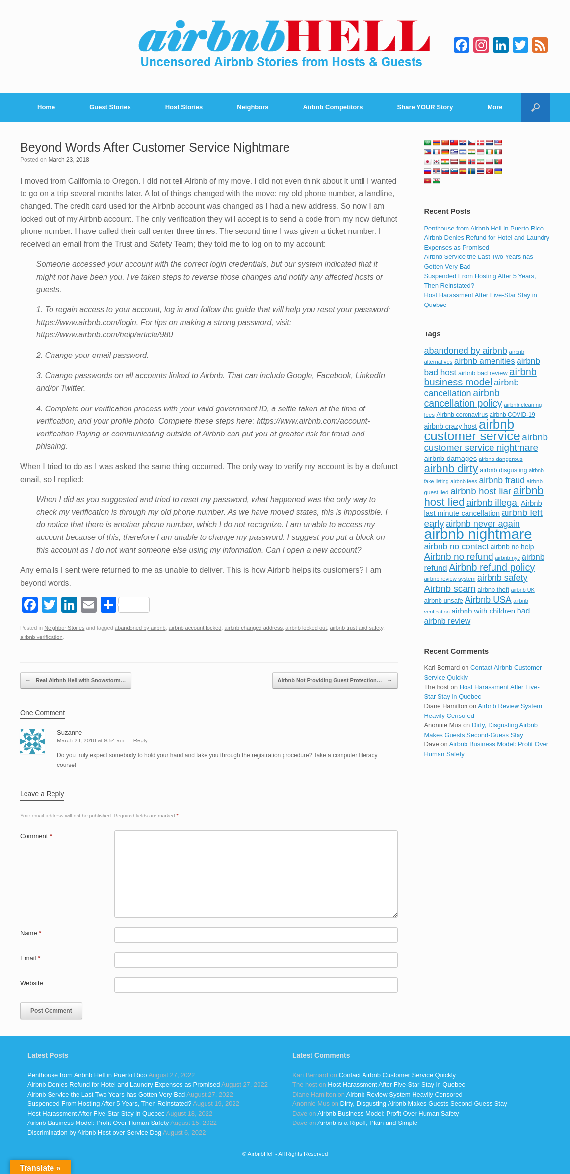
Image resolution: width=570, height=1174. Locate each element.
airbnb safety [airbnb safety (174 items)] (502, 578)
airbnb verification (41, 637)
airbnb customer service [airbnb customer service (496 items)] (472, 430)
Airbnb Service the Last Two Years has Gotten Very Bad (106, 1094)
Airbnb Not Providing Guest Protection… (335, 681)
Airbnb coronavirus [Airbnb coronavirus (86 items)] (462, 414)
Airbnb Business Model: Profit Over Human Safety (98, 1122)
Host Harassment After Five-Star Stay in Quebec (96, 1113)
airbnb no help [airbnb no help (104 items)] (512, 547)
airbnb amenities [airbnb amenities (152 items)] (484, 361)
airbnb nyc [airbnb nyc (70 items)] (507, 558)
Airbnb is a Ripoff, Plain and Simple (367, 1122)
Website (31, 983)
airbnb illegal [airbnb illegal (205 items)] (492, 502)
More (495, 107)
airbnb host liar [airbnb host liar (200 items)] (480, 491)
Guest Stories (110, 107)
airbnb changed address (253, 628)
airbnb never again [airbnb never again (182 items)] (483, 523)
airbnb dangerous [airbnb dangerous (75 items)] (501, 459)
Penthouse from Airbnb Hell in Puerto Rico (484, 228)
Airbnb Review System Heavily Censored (404, 1094)
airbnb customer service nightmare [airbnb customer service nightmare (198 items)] (486, 442)
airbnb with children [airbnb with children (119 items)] (484, 611)
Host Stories (184, 107)
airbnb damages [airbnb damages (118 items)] (450, 458)
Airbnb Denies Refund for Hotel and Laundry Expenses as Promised (123, 1084)
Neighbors (252, 107)
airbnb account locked (195, 628)
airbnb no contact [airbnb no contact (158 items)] (456, 546)
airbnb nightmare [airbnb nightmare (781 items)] (478, 534)
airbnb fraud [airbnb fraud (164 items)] (501, 480)
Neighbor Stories (64, 628)
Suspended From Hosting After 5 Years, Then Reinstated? (109, 1103)
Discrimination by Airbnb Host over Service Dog (94, 1132)
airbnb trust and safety (356, 628)
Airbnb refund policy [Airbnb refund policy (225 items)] (492, 567)
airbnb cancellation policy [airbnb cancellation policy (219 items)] (463, 398)
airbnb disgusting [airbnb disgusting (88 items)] (503, 470)
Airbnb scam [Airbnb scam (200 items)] (449, 589)
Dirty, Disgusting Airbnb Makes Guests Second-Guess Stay (423, 1103)
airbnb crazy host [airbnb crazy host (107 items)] (450, 426)
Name (30, 933)
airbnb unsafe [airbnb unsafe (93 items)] (443, 600)
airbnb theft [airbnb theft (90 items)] (493, 589)
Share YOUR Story (425, 107)
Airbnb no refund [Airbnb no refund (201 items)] (458, 556)
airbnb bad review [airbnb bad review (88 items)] (483, 373)
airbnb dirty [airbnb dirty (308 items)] (451, 468)
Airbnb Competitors (333, 107)
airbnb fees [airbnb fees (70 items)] (463, 481)
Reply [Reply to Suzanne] (140, 740)
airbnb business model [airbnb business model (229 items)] (480, 377)
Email (30, 958)
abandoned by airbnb (140, 628)
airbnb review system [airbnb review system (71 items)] (449, 579)
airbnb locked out (306, 628)
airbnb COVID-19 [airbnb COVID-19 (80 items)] (512, 414)
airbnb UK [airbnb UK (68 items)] (523, 590)
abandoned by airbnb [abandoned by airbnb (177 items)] (465, 351)
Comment (36, 836)
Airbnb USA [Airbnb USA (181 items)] (488, 599)
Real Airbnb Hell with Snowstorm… (76, 681)
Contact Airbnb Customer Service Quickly (397, 1075)
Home (46, 107)
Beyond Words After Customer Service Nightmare (155, 147)
